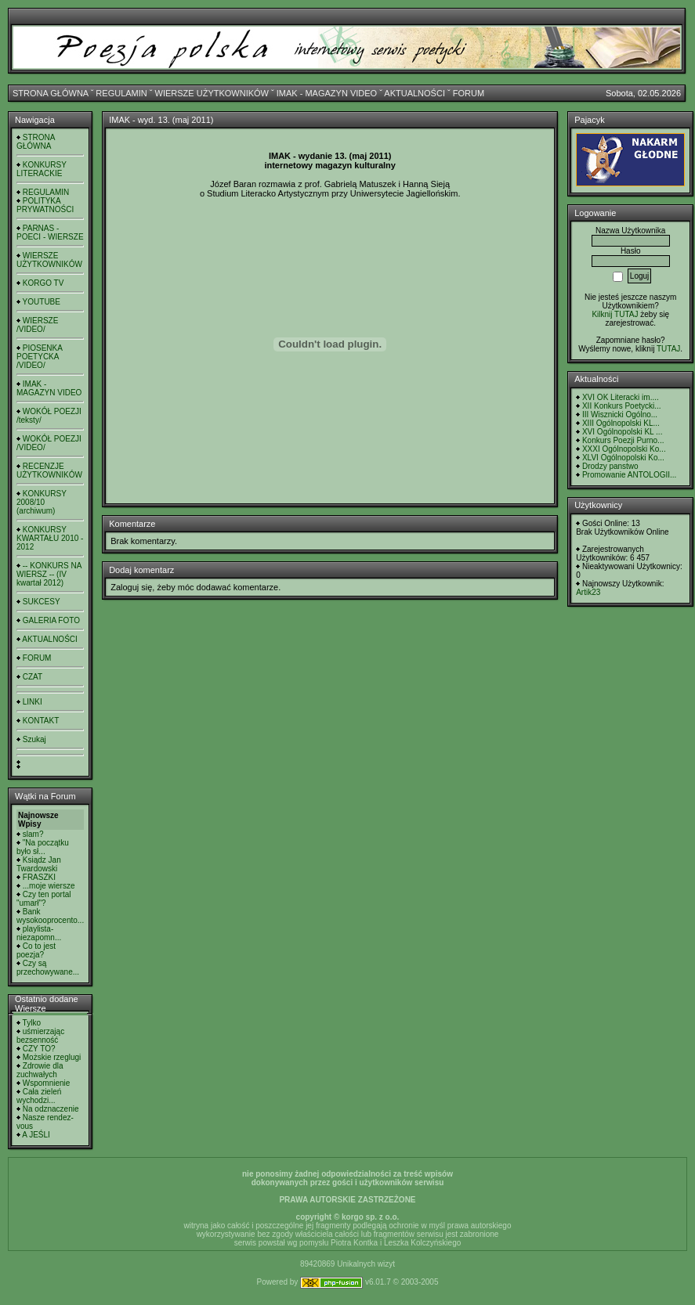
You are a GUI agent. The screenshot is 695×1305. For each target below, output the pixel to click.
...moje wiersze (49, 885)
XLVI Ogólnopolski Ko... (623, 457)
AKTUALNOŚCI (414, 93)
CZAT (32, 676)
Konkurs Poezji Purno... (623, 440)
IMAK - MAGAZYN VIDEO (327, 93)
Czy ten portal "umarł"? (43, 898)
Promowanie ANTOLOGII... (629, 474)
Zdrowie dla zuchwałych (39, 1070)
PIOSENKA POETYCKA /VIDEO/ (39, 357)
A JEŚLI (36, 1134)
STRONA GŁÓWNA (51, 93)
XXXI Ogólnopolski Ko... (624, 449)
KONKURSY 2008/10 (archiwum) (41, 502)
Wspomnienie (47, 1083)
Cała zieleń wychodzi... (38, 1096)
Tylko (32, 1022)
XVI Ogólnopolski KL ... (622, 431)
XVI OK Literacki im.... (620, 397)
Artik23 (588, 592)
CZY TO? (39, 1048)
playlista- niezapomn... (38, 933)
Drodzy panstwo (610, 466)
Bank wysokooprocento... (50, 916)
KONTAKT (41, 720)
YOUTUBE (41, 301)
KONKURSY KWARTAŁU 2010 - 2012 (49, 538)
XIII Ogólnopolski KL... (621, 423)
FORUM (468, 93)
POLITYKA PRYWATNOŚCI (45, 205)
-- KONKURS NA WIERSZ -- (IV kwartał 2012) (48, 574)
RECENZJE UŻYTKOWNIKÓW (49, 470)
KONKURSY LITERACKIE (41, 169)
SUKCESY (41, 601)
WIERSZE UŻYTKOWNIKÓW (212, 93)
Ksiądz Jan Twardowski (38, 864)
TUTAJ (668, 348)
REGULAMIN (121, 93)
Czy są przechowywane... (47, 967)
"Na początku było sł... (42, 847)
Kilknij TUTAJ (615, 314)
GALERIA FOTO (51, 620)
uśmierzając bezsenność (40, 1035)
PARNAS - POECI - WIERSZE (50, 232)
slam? (33, 834)
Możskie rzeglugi (52, 1057)
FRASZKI (39, 877)
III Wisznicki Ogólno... (619, 414)
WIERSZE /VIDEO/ (37, 324)
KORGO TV (43, 283)
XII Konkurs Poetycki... (621, 406)
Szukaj (34, 739)
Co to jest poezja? (36, 950)
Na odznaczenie (51, 1109)
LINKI (32, 702)
